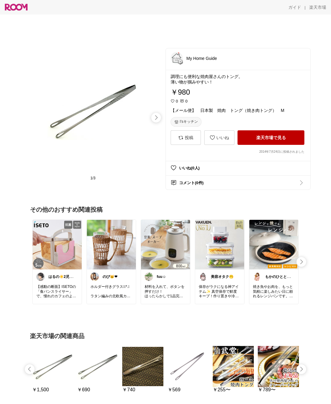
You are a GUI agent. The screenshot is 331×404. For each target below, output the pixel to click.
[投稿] (186, 137)
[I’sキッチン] (186, 122)
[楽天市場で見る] (271, 137)
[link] (57, 244)
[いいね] (219, 137)
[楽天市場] (317, 7)
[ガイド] (294, 7)
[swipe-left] (29, 369)
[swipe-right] (156, 117)
